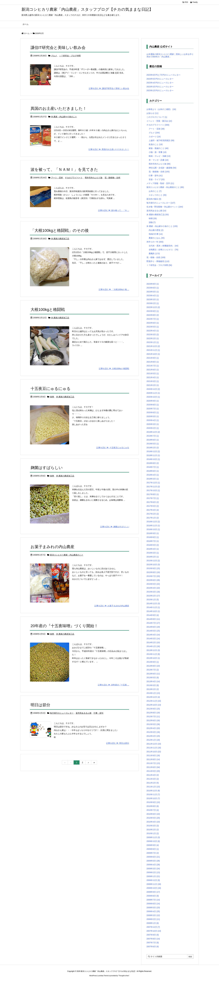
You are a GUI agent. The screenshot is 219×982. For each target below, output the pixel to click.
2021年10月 (153, 354)
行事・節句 (98, 713)
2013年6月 (153, 674)
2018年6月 (153, 471)
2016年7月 (153, 541)
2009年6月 (153, 857)
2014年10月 (153, 611)
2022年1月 (153, 342)
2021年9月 (153, 358)
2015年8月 (153, 572)
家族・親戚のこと (158, 148)
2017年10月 (153, 490)
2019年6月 (153, 440)
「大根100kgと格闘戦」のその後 (60, 230)
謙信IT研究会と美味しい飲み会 (58, 47)
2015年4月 (153, 588)
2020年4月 (153, 420)
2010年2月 (153, 829)
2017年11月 (153, 486)
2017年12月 (153, 483)
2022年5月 (153, 327)
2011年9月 (153, 755)
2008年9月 (153, 892)
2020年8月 (153, 405)
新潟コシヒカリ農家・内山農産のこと (66, 555)
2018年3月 (153, 479)
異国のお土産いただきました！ (59, 108)
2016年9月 (153, 533)
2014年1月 (153, 646)
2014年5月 (153, 631)
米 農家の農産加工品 (60, 238)
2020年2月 (153, 428)
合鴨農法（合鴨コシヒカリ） (163, 249)
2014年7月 (153, 623)
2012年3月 (153, 732)
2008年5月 (153, 907)
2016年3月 (153, 553)
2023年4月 (153, 295)
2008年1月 (153, 923)
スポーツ (155, 136)
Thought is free (124, 975)
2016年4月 (153, 549)
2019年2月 (153, 447)
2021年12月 (153, 346)
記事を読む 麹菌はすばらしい (114, 527)
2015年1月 (153, 599)
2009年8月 (153, 849)
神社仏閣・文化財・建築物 (162, 168)
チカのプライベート (74, 178)
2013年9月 (153, 662)
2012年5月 (153, 724)
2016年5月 (153, 545)
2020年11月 (153, 393)
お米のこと (155, 191)
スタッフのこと (157, 195)
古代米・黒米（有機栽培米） (163, 246)
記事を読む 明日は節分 (117, 743)
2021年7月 (153, 366)
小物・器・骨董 (157, 152)
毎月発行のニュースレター (61, 713)
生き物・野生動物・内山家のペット (165, 207)
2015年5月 (153, 584)
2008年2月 (153, 919)
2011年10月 (154, 751)
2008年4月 (153, 911)
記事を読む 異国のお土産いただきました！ (109, 149)
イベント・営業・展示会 (159, 121)
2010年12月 (153, 790)
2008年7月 (153, 900)
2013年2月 (153, 689)
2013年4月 (153, 681)
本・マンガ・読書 (158, 160)
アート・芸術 (57, 178)
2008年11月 (154, 884)
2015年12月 (153, 560)
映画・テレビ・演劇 (159, 156)
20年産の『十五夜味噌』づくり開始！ (64, 626)
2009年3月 (153, 868)
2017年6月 (153, 502)
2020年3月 (153, 424)
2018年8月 (153, 463)
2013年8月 (153, 666)
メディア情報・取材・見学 (160, 183)
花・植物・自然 (156, 257)
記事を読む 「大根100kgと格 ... (114, 289)
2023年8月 (153, 284)
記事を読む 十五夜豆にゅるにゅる (112, 447)
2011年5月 (153, 771)
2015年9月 (153, 568)
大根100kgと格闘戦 (48, 309)
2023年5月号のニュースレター (160, 79)
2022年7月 (153, 319)
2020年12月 (153, 389)
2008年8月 (153, 896)
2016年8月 (153, 537)
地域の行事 (156, 234)
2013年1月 (153, 693)
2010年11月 (153, 794)
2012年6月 (153, 720)
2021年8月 (153, 362)
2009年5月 (153, 861)
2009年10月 (153, 841)
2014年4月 (153, 635)
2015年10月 (153, 564)
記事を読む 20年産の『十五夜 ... (113, 685)
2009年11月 (153, 837)
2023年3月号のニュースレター (160, 86)
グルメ (54, 56)
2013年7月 (153, 670)
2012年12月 (153, 697)
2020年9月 (153, 401)
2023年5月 (153, 292)
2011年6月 (153, 767)
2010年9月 (153, 802)
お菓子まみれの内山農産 (52, 547)
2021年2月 (153, 385)
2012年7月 (153, 716)
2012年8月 (153, 713)
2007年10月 (154, 931)
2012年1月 (153, 740)
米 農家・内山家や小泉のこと (64, 117)
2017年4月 (153, 510)
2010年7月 (153, 810)
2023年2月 (153, 303)
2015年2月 (153, 596)
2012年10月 (154, 705)
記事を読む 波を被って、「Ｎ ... (113, 210)
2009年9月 (153, 845)
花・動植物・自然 (112, 178)
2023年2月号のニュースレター (160, 90)
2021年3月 (153, 381)
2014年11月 (153, 607)
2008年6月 (153, 904)
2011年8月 (153, 759)
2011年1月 (153, 787)
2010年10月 (153, 798)
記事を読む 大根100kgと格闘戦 (114, 368)
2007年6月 (153, 946)
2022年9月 (153, 311)
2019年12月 (153, 432)
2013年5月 (153, 677)
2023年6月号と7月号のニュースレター (163, 75)
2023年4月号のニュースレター (160, 83)
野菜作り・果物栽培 (158, 261)
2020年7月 (153, 408)
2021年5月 (153, 373)
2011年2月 (153, 783)
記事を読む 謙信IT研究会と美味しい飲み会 (109, 88)
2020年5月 (153, 416)
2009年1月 (153, 876)
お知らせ (152, 113)
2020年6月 (153, 412)
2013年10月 (153, 658)
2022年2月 (153, 338)
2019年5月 (153, 444)
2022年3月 (153, 334)
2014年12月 (153, 603)
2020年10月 (153, 397)
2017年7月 (153, 498)
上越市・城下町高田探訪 (161, 140)
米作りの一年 (155, 242)
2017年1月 (153, 518)
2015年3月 (153, 592)
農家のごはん (157, 238)
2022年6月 (153, 323)
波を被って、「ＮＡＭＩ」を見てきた (64, 169)
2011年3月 (153, 779)
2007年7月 (153, 942)
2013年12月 (153, 650)
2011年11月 (154, 748)
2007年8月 (153, 939)
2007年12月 (153, 927)
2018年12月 (153, 451)
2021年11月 (153, 350)
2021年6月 (153, 369)
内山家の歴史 (156, 230)
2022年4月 (153, 331)
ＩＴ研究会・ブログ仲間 (70, 56)
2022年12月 (153, 307)
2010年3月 (153, 826)
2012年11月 (154, 701)
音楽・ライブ (157, 179)
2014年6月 (153, 627)
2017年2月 (153, 514)
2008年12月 (153, 880)
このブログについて (157, 117)
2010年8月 (153, 806)
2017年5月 (153, 506)
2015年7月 (153, 576)
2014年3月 (153, 638)
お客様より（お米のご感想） (161, 109)
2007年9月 (153, 935)
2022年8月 (153, 315)
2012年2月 (153, 736)
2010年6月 (153, 814)
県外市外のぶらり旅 (93, 178)
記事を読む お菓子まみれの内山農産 (111, 606)
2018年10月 (153, 459)
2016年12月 (153, 522)
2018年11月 (153, 455)
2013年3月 (153, 685)
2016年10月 (153, 529)
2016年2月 (153, 557)
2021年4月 (153, 377)
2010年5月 (153, 818)
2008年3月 (153, 915)
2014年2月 (153, 642)
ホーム (26, 33)
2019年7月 (153, 436)
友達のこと (156, 144)
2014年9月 (153, 615)
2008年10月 (154, 888)
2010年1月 (153, 833)
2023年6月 (153, 288)
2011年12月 (154, 744)
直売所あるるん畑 (83, 713)
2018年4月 (153, 475)
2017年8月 (153, 494)
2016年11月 (153, 525)
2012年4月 (153, 728)
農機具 (154, 253)
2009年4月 (153, 865)
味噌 (52, 397)
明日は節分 (40, 705)
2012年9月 (153, 709)
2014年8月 (153, 619)
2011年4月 (153, 775)
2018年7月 (153, 467)
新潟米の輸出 (154, 199)
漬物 (152, 222)
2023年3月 (153, 299)
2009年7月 (153, 853)
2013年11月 (153, 654)
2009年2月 (153, 872)
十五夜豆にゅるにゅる (51, 388)
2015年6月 (153, 580)
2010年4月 (153, 822)
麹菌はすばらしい (47, 468)
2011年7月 (153, 763)
